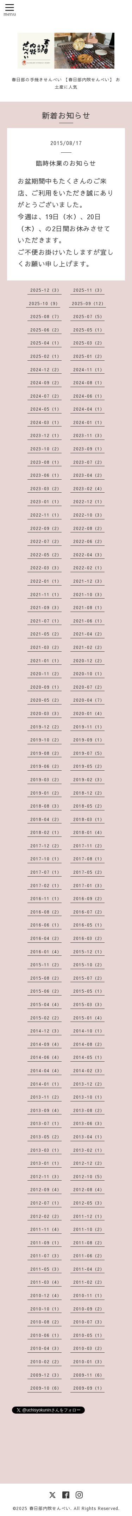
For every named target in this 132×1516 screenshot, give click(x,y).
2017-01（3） (89, 885)
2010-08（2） (46, 1322)
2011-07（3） (46, 1255)
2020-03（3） (46, 713)
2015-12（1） (89, 951)
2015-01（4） (89, 1018)
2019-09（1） (89, 740)
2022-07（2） (46, 541)
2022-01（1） (46, 581)
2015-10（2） (89, 964)
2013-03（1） (46, 1150)
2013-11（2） (46, 1097)
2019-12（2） (46, 726)
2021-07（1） (46, 621)
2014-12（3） (46, 1031)
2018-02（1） (46, 832)
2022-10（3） (89, 515)
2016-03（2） (89, 938)
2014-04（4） (46, 1070)
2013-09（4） (46, 1110)
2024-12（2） (46, 369)
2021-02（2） (89, 647)
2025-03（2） (89, 343)
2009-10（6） (46, 1388)
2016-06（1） (46, 925)
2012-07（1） (46, 1203)
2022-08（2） (89, 528)
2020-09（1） (46, 687)
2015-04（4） (46, 1004)
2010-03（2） (89, 1348)
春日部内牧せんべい (49, 1508)
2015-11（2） (46, 964)
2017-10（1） (46, 858)
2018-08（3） (46, 806)
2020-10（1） (89, 673)
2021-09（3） (46, 607)
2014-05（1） (89, 1057)
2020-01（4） (89, 713)
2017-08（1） (89, 858)
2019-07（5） (89, 753)
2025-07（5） (89, 316)
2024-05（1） (46, 409)
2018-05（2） (89, 806)
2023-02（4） (89, 488)
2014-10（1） (89, 1031)
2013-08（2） (89, 1110)
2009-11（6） (89, 1375)
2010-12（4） (46, 1295)
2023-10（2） (46, 448)
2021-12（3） (89, 581)
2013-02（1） (89, 1150)
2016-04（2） (46, 938)
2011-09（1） (46, 1242)
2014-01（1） (46, 1084)
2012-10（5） (89, 1176)
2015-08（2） (46, 978)
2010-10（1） (46, 1309)
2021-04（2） (89, 634)
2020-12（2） (89, 660)
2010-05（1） (89, 1335)
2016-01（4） (46, 951)
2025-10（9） (44, 303)
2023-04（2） (89, 475)
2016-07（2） (89, 912)
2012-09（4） (46, 1189)
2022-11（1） (46, 515)
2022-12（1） (89, 501)
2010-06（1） (46, 1335)
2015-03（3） (89, 1004)
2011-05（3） (46, 1269)
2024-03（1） (46, 422)
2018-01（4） (89, 832)
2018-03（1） (89, 819)
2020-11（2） (46, 673)
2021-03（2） (46, 647)
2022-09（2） (46, 528)
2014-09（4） (46, 1044)
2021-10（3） (89, 594)
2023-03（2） (46, 488)
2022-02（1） (89, 567)
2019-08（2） (46, 753)
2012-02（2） (46, 1216)
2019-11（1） (89, 726)
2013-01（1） (46, 1163)
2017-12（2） (46, 845)
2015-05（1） (89, 991)
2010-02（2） (46, 1361)
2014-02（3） (89, 1070)
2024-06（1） (89, 396)
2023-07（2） (89, 462)
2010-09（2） (89, 1309)
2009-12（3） (46, 1375)
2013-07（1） (46, 1123)
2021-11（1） (46, 594)
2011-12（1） (89, 1216)
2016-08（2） (46, 912)
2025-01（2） (89, 356)
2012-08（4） (89, 1189)
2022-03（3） (46, 567)
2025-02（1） (46, 356)
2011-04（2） (89, 1269)
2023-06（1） (46, 475)
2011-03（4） (46, 1282)
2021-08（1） (89, 607)
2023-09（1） (89, 448)
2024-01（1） (89, 422)
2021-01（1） (46, 660)
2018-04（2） (46, 819)
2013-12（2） (89, 1084)
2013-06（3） (89, 1123)
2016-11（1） (46, 898)
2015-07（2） (89, 978)
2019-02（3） (89, 779)
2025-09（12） (89, 303)
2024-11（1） (89, 369)
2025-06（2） (46, 330)
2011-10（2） (89, 1229)
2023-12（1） (46, 435)
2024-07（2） (46, 396)
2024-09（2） (46, 382)
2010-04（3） (46, 1348)
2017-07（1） (46, 872)
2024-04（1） (89, 409)
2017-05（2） (89, 872)
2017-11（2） (89, 845)
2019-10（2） (46, 740)
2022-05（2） (46, 554)
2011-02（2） (89, 1282)
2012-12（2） (89, 1163)
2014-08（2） (89, 1044)
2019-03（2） (46, 779)
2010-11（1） (89, 1295)
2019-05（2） (89, 766)
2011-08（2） (89, 1242)
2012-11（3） (46, 1176)
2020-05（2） (46, 700)
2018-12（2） (89, 793)
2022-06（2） (89, 541)
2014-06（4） (46, 1057)
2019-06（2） (46, 766)
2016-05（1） (89, 925)
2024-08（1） (89, 382)
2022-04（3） (89, 554)
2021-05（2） (46, 634)
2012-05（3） (89, 1203)
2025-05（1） (89, 330)
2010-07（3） (89, 1322)
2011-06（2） (89, 1255)
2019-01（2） (46, 793)
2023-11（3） (89, 435)
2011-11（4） (46, 1229)
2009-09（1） (89, 1388)
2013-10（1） (89, 1097)
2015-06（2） (46, 991)
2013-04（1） (89, 1136)
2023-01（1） (46, 501)
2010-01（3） (89, 1361)
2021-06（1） (89, 621)
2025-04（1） (46, 343)
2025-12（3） (46, 290)
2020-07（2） (89, 687)
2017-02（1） (46, 885)
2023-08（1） (46, 462)
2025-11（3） (89, 290)
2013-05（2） (46, 1136)
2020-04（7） (89, 700)
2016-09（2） (89, 898)
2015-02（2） (46, 1018)
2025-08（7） (46, 316)
